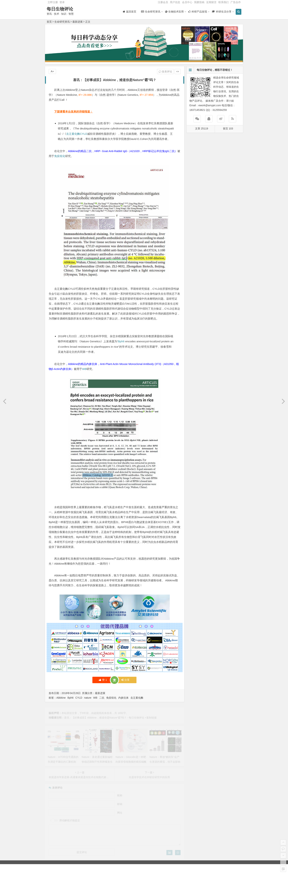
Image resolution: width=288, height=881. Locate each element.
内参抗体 (123, 697)
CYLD (83, 133)
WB (84, 368)
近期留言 (211, 2)
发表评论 (165, 71)
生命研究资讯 (62, 21)
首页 (49, 21)
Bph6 (121, 341)
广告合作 (236, 2)
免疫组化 (59, 156)
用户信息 (175, 2)
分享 (125, 679)
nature (87, 697)
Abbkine (61, 697)
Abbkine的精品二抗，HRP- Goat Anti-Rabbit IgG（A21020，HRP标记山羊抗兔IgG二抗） (122, 151)
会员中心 (187, 2)
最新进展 (77, 21)
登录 (62, 2)
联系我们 (223, 2)
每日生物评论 (60, 8)
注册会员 (163, 2)
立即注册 (53, 2)
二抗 (101, 697)
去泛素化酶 (73, 133)
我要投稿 (199, 2)
